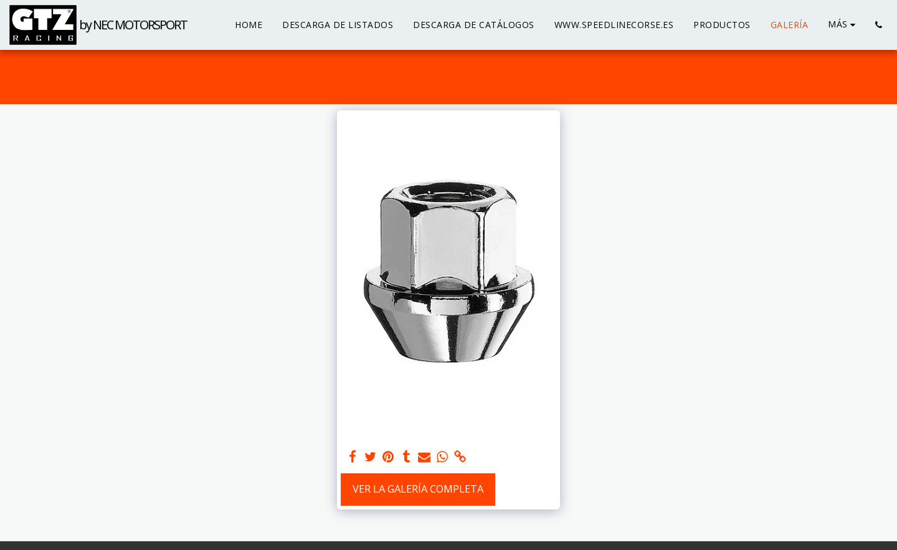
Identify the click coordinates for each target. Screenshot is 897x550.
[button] (878, 25)
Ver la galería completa (418, 488)
